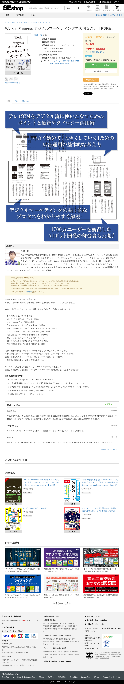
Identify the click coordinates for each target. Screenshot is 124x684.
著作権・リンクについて (92, 643)
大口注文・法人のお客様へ (96, 620)
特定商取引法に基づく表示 (93, 638)
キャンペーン (100, 49)
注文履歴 (97, 8)
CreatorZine (85, 677)
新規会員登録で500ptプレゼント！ (109, 15)
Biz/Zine (51, 677)
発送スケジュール (51, 616)
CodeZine (5, 677)
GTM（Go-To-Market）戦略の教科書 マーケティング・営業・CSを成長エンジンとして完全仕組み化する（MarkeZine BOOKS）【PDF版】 (41, 482)
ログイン (118, 2)
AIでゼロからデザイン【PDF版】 (35, 508)
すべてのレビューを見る (108, 449)
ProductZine (107, 677)
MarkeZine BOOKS (61, 63)
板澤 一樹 (38, 35)
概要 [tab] (8, 101)
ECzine (41, 677)
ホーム (7, 22)
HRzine (96, 677)
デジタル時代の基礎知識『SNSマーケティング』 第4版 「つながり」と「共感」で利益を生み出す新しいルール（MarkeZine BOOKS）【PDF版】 (100, 482)
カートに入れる (101, 65)
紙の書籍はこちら (101, 71)
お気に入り (89, 8)
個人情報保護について (91, 640)
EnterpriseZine (29, 677)
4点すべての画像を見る (13, 83)
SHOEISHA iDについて (91, 648)
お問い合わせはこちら (94, 624)
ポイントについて (92, 616)
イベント (118, 677)
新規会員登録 (105, 2)
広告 (64, 61)
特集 (33, 15)
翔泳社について (89, 645)
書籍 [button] (7, 15)
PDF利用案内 (27, 292)
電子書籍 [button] (20, 15)
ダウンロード (106, 8)
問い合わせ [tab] (26, 101)
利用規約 (87, 635)
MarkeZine (17, 677)
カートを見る (117, 8)
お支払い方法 (8, 627)
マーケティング (56, 61)
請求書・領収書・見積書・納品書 (57, 661)
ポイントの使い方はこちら (94, 52)
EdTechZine (62, 677)
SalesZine (74, 677)
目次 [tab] (16, 101)
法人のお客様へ (90, 2)
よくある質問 (75, 2)
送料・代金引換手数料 (11, 616)
